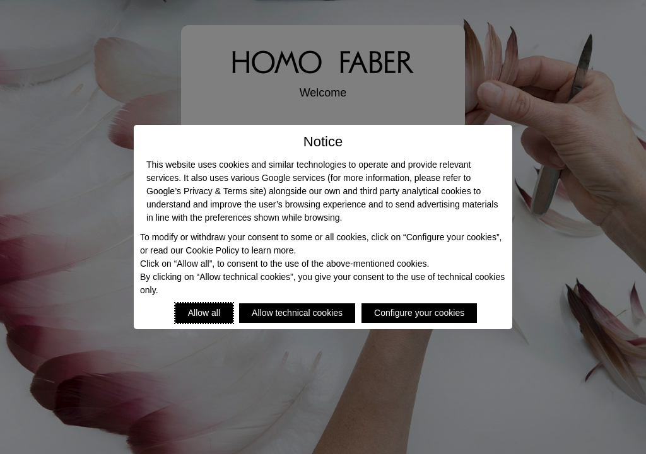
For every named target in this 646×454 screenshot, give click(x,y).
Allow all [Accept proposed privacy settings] (204, 313)
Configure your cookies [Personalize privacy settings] (419, 313)
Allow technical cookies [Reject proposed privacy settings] (297, 313)
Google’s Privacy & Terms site (204, 191)
